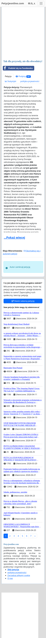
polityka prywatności (29, 81)
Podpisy (23, 76)
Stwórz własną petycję (23, 301)
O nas (10, 578)
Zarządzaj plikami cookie (18, 575)
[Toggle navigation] (41, 3)
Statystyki (10, 81)
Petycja (8, 76)
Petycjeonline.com (12, 3)
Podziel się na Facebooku (18, 68)
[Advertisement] (23, 33)
